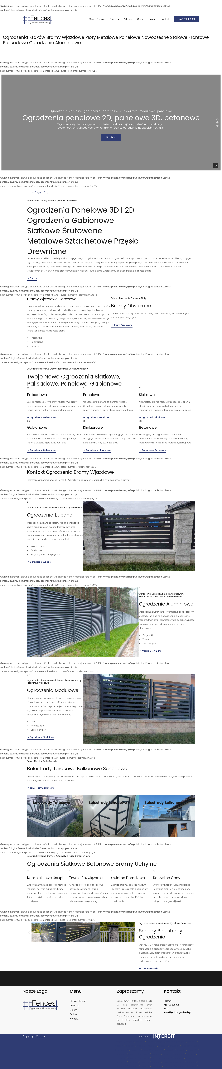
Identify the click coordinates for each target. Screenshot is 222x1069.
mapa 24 (121, 1054)
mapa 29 (179, 1054)
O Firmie (129, 19)
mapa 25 (132, 1054)
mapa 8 (192, 1041)
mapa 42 (156, 1062)
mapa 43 (167, 1062)
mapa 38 (190, 1058)
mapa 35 (155, 1058)
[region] (111, 122)
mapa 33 (132, 1058)
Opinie (141, 19)
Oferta (114, 19)
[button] (186, 19)
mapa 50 (168, 1066)
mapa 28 (167, 1054)
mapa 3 (140, 1041)
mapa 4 (151, 1041)
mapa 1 (120, 1041)
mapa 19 (146, 1050)
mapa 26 (144, 1054)
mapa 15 (186, 1046)
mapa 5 (161, 1041)
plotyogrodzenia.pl (182, 1012)
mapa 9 (119, 1046)
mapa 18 (135, 1050)
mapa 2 (130, 1041)
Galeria (153, 19)
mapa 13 (163, 1046)
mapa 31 (121, 1058)
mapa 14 (174, 1046)
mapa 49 (156, 1066)
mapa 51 (179, 1066)
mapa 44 (179, 1062)
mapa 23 (192, 1050)
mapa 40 (133, 1062)
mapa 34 (144, 1058)
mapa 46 (121, 1066)
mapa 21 (169, 1050)
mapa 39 (121, 1062)
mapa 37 (179, 1058)
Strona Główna (99, 19)
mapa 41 (144, 1062)
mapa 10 (130, 1046)
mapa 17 (124, 1050)
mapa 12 (152, 1046)
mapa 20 (158, 1050)
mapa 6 (171, 1041)
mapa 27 (155, 1054)
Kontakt (165, 19)
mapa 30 (191, 1054)
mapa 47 (133, 1066)
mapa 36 (167, 1058)
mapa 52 (191, 1066)
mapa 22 (181, 1050)
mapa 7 (182, 1041)
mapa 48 (144, 1066)
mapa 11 (141, 1046)
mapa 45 (191, 1062)
